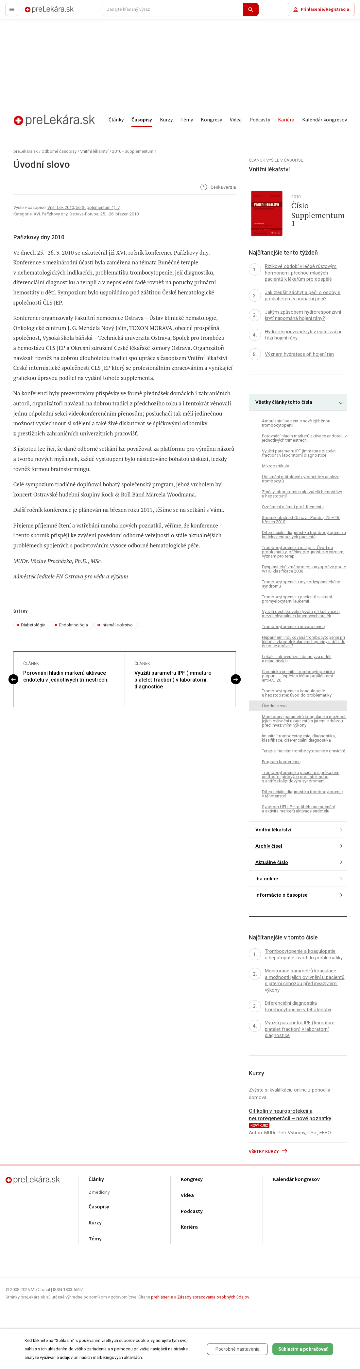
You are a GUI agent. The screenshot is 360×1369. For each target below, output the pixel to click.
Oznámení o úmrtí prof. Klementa (293, 506)
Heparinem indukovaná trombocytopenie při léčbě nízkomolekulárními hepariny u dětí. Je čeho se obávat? (303, 641)
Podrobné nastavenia (237, 1349)
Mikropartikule (275, 466)
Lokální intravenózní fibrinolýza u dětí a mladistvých (297, 658)
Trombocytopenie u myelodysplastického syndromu (301, 584)
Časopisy (141, 119)
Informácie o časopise (281, 895)
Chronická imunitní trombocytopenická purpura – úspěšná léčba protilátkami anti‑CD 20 (298, 676)
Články (116, 119)
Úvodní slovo (274, 705)
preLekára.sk (38, 12)
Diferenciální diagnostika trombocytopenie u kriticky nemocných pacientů (304, 534)
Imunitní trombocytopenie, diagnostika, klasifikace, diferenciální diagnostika (299, 738)
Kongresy (211, 119)
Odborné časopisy (59, 151)
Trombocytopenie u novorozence (293, 626)
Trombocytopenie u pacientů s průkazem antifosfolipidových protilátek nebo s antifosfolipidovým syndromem (300, 776)
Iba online (266, 879)
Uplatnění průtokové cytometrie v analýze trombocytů (300, 478)
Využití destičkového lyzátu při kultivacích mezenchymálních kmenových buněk (301, 613)
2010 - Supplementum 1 (134, 151)
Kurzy (166, 119)
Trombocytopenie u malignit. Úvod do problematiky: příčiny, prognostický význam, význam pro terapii (303, 552)
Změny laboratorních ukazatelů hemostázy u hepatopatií (302, 493)
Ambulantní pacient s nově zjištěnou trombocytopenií (296, 423)
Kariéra (286, 119)
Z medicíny (99, 1192)
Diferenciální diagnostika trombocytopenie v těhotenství (302, 793)
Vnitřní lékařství (94, 151)
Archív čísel (268, 846)
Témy (186, 119)
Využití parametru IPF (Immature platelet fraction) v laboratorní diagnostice (172, 680)
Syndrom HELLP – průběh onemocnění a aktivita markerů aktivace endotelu (298, 808)
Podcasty (259, 119)
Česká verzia (217, 187)
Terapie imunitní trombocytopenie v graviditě (303, 750)
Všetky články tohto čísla (283, 402)
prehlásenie (162, 1297)
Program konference (281, 761)
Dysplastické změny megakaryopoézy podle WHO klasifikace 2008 (304, 569)
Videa (236, 119)
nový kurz (259, 1125)
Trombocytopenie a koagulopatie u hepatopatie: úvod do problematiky (297, 693)
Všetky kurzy (268, 1151)
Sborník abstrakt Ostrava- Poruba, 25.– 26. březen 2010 (301, 519)
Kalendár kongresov (324, 119)
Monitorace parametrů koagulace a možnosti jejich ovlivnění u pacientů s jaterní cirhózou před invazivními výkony (304, 721)
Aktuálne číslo (271, 862)
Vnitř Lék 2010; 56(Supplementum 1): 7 (83, 207)
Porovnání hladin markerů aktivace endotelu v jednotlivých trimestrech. (66, 676)
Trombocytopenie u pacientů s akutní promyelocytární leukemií (297, 599)
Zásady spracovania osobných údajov (213, 1297)
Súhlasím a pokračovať (303, 1349)
